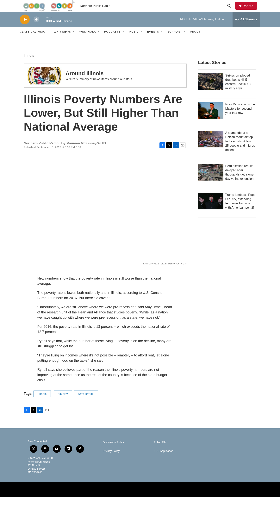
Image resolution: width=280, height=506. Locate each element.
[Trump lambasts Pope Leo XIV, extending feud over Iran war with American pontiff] (210, 209)
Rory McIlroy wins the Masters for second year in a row (240, 117)
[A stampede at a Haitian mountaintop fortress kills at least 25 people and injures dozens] (210, 147)
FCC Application (163, 459)
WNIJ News (62, 40)
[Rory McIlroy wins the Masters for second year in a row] (210, 119)
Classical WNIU (33, 40)
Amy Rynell (86, 402)
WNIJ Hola (87, 40)
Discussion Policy (113, 451)
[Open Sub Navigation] (48, 40)
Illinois (29, 64)
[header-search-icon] (231, 10)
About (195, 40)
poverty (63, 402)
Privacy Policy (111, 459)
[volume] (36, 28)
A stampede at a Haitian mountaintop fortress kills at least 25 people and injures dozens (240, 150)
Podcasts (112, 40)
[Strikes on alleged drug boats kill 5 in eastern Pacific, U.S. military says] (210, 90)
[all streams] (246, 28)
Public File (160, 451)
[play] (25, 28)
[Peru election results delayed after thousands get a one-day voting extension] (210, 181)
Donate (250, 10)
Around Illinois (85, 82)
